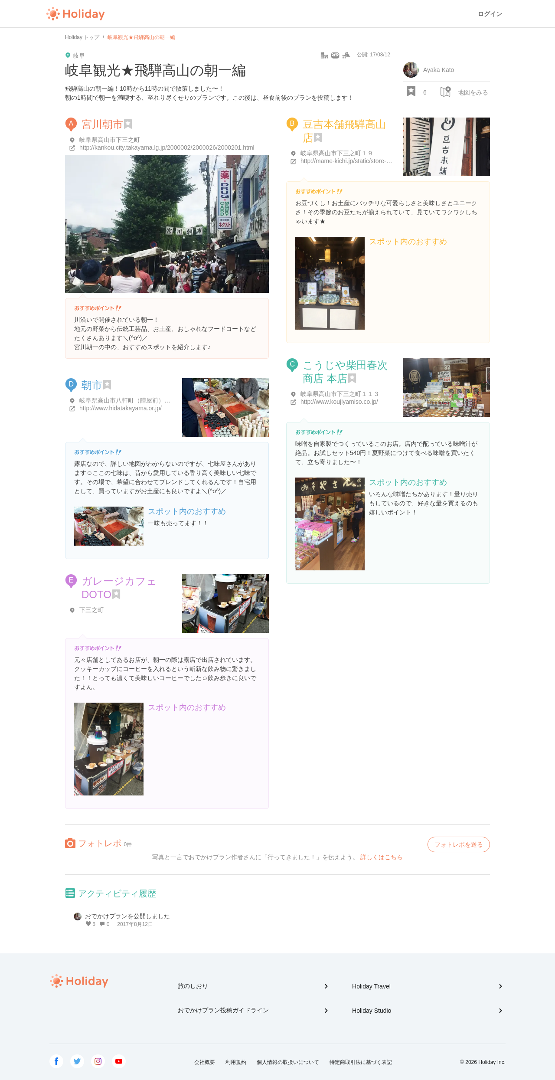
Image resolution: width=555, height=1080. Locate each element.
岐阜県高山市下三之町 (109, 139)
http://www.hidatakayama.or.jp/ (120, 408)
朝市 (92, 385)
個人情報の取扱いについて (288, 1062)
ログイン (490, 13)
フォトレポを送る (458, 844)
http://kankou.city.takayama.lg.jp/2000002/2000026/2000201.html (167, 147)
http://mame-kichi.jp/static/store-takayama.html (363, 160)
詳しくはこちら (381, 857)
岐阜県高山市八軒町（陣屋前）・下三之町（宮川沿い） (155, 400)
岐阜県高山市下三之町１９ (336, 153)
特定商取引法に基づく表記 (361, 1062)
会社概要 (204, 1062)
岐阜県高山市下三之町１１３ (339, 393)
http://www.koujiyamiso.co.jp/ (339, 401)
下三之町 (91, 609)
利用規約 (235, 1062)
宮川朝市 (102, 124)
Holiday (75, 14)
